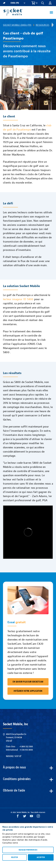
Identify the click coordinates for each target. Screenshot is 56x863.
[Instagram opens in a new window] (38, 816)
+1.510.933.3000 (26, 749)
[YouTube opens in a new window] (31, 816)
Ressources (42, 25)
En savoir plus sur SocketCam (28, 681)
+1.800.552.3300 (26, 746)
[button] (42, 3)
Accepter (41, 857)
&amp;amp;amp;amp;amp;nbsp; (28, 532)
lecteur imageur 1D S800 (18, 299)
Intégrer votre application (28, 691)
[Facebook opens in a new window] (17, 816)
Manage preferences (28, 850)
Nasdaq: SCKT (13, 756)
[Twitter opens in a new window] (24, 816)
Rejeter (14, 857)
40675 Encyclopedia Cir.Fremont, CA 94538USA (16, 737)
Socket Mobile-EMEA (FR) (17, 25)
